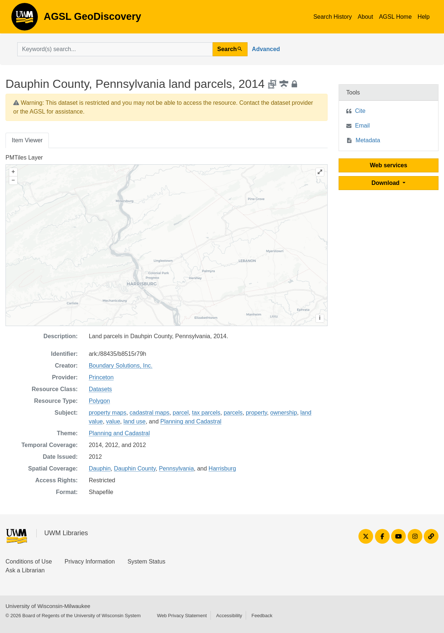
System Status (146, 561)
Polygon (99, 401)
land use (134, 421)
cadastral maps (150, 413)
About (365, 17)
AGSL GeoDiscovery (24, 19)
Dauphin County (135, 468)
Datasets (100, 389)
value (113, 421)
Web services (388, 165)
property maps (107, 413)
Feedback (262, 615)
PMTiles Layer (24, 157)
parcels (233, 413)
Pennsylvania (176, 468)
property (256, 413)
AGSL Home (395, 17)
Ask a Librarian (25, 570)
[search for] (115, 49)
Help (424, 17)
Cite (360, 111)
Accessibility (229, 615)
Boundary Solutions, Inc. (120, 365)
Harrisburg (222, 468)
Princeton (101, 377)
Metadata (367, 140)
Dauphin (100, 468)
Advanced (266, 49)
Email (362, 125)
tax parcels (206, 413)
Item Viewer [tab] (27, 140)
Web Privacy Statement (182, 615)
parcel (181, 413)
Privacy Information (90, 561)
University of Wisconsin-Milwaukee (48, 606)
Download (386, 183)
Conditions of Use (29, 561)
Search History (332, 17)
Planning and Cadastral (190, 421)
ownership (283, 413)
